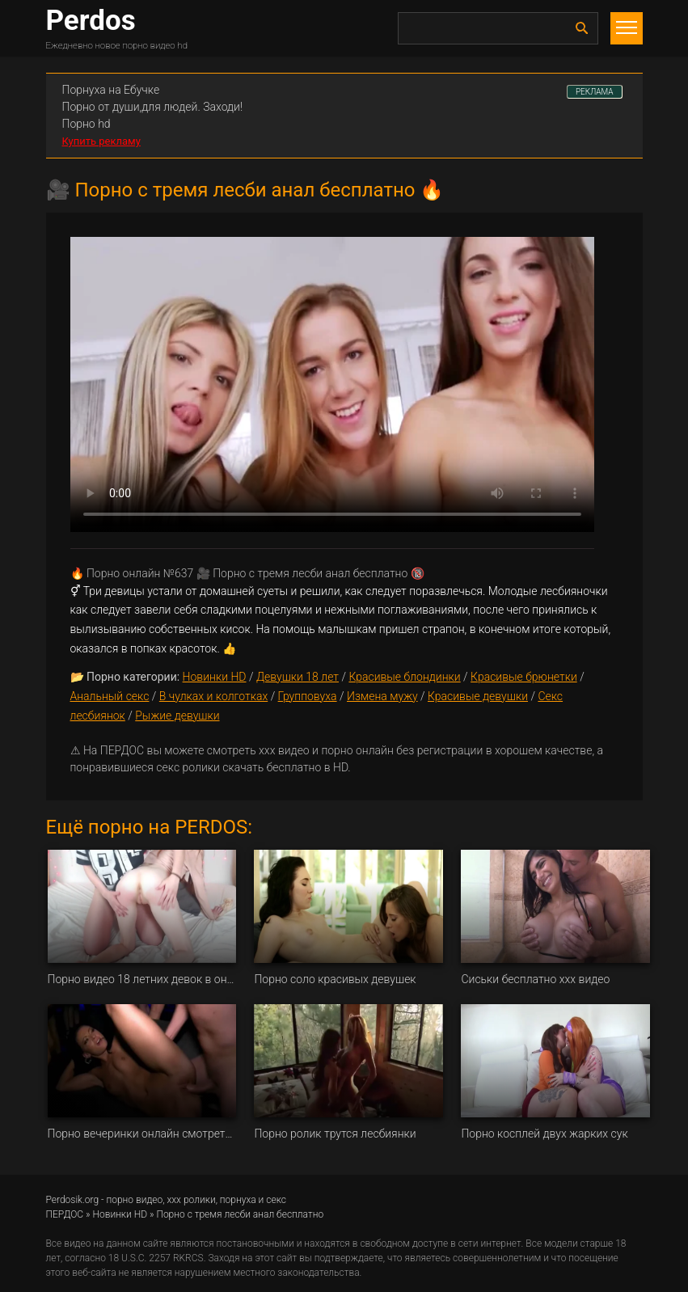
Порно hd (86, 123)
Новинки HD (215, 676)
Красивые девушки (478, 696)
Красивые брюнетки (524, 676)
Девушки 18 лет (297, 676)
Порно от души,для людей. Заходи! (152, 106)
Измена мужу (382, 696)
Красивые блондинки (404, 676)
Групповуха (307, 696)
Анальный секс (110, 696)
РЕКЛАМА (595, 91)
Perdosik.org (72, 1199)
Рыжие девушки (177, 715)
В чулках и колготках (213, 696)
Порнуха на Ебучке (111, 89)
